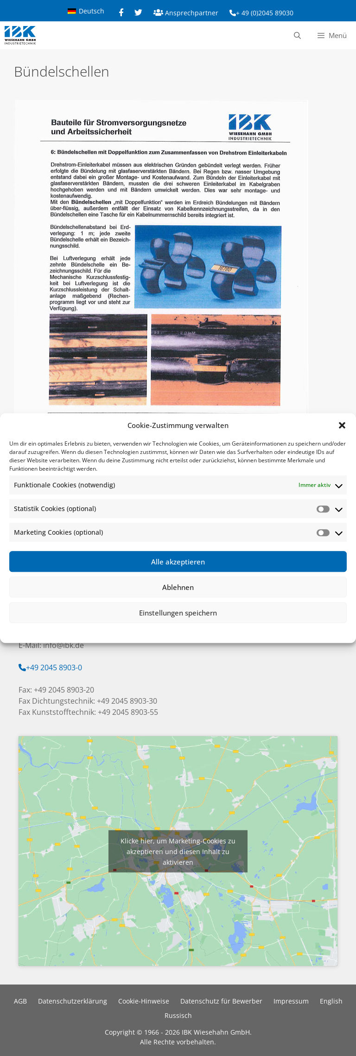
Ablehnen (178, 587)
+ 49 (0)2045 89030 (264, 12)
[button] (342, 425)
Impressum (233, 631)
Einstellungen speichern (178, 612)
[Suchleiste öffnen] (297, 35)
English (331, 1001)
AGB (20, 1001)
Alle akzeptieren (178, 561)
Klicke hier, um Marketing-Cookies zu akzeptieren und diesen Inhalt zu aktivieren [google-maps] (178, 851)
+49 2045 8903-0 (54, 667)
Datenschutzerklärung (185, 631)
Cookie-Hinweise (143, 1001)
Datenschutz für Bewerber (221, 1001)
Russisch (178, 1015)
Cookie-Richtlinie (130, 631)
